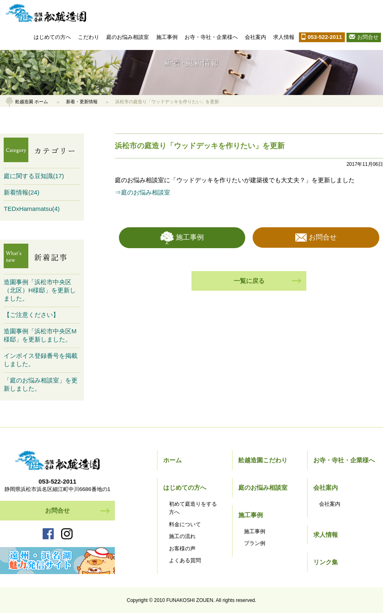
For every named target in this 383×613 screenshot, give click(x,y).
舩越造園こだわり (262, 460)
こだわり (88, 37)
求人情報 (283, 37)
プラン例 (254, 543)
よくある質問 (185, 560)
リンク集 (325, 562)
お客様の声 (182, 548)
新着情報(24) (21, 192)
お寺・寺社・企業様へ (211, 37)
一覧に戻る (249, 280)
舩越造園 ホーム (31, 101)
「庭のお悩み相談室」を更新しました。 (41, 384)
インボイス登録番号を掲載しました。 (41, 359)
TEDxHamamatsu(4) (31, 208)
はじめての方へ (52, 37)
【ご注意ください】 (31, 314)
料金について (185, 524)
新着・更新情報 (82, 101)
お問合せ (367, 37)
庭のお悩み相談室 (127, 37)
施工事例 (167, 37)
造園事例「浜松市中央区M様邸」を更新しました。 (40, 335)
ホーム (172, 460)
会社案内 (255, 37)
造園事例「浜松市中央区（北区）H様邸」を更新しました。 (40, 290)
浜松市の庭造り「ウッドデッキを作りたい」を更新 (200, 146)
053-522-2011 (325, 37)
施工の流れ (182, 536)
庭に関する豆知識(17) (34, 175)
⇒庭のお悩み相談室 (142, 192)
